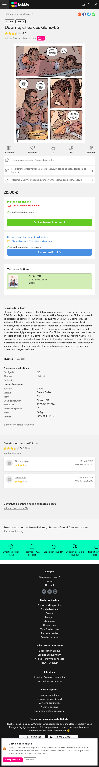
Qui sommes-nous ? (49, 577)
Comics (49, 613)
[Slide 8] (62, 139)
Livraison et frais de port (49, 699)
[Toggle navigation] (4, 4)
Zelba (40, 388)
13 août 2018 (87, 461)
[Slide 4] (42, 139)
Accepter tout (12, 759)
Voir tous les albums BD (16, 508)
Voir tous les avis (12, 453)
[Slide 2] (32, 139)
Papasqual (20, 477)
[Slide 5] (47, 139)
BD (38, 372)
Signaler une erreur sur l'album (19, 424)
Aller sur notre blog (13, 531)
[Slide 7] (57, 139)
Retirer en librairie (49, 252)
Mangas (49, 617)
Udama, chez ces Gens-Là (19, 14)
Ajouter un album (49, 662)
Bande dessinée (49, 609)
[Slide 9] (67, 139)
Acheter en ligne (49, 706)
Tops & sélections (49, 629)
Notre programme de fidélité (49, 658)
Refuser (30, 759)
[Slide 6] (52, 139)
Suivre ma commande (50, 702)
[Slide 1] (27, 139)
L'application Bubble (49, 650)
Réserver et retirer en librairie (49, 711)
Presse (49, 581)
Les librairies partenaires (49, 681)
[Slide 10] (72, 139)
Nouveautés (49, 625)
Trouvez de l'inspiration (49, 605)
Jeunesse (49, 621)
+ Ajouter (20, 358)
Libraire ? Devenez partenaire (49, 677)
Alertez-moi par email (49, 222)
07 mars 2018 (86, 477)
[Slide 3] (37, 139)
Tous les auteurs (49, 637)
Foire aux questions (49, 695)
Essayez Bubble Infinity (49, 654)
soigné (30, 212)
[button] (19, 93)
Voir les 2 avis (11, 38)
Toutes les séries (49, 633)
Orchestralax (22, 461)
